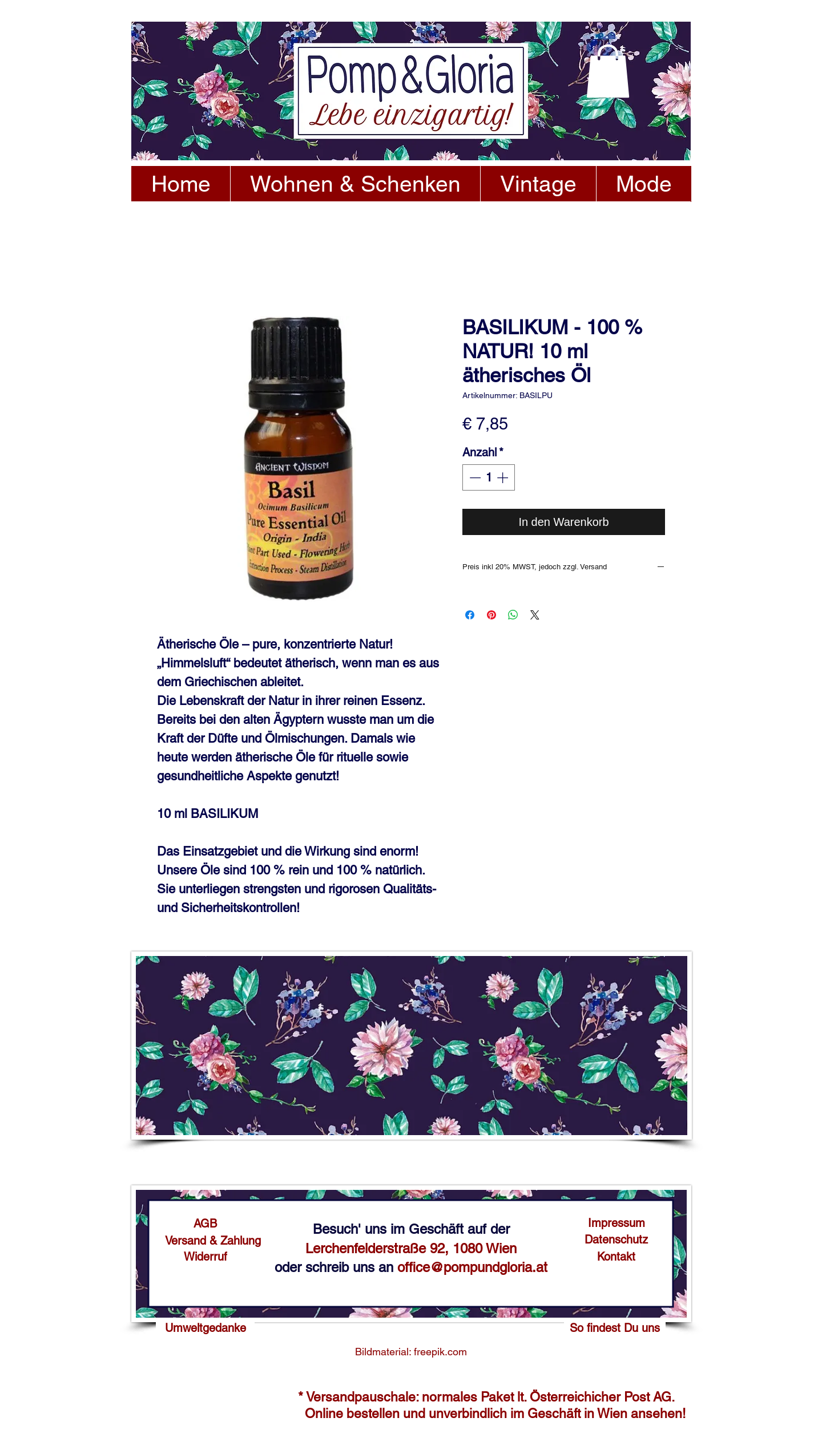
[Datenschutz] (616, 1239)
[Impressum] (616, 1223)
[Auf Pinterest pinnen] (491, 615)
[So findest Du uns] (615, 1327)
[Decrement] (473, 477)
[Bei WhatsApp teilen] (513, 615)
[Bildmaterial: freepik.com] (411, 1352)
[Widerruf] (205, 1256)
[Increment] (503, 477)
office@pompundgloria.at (472, 1267)
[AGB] (205, 1223)
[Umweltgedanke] (205, 1327)
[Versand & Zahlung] (213, 1240)
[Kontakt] (616, 1256)
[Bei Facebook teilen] (470, 615)
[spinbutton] (488, 477)
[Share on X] (535, 615)
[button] (608, 71)
